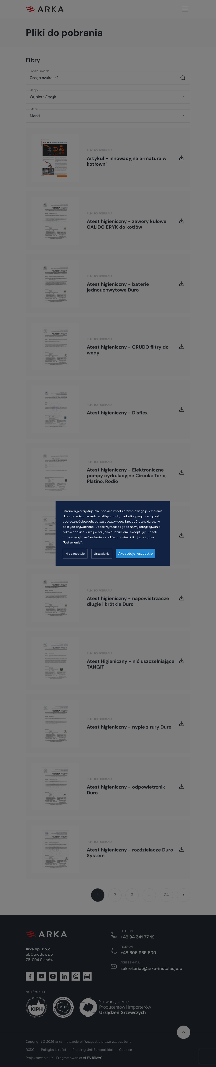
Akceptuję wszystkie (135, 553)
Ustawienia (101, 554)
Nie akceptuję (75, 554)
